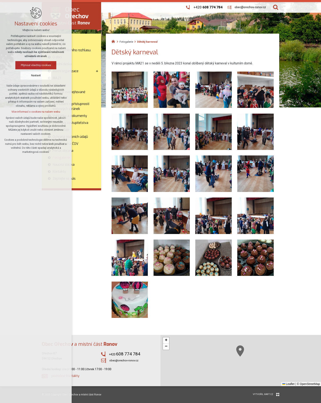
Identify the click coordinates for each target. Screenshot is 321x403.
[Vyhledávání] (275, 7)
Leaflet (288, 384)
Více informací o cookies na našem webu (30, 111)
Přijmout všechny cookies (31, 65)
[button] (268, 369)
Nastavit (31, 75)
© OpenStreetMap (308, 384)
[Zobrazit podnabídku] (97, 71)
